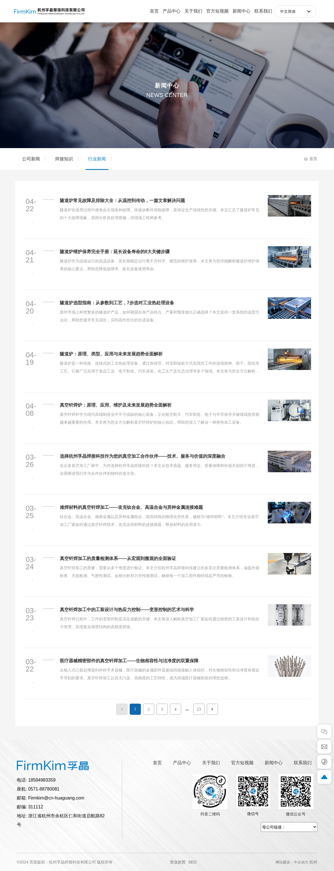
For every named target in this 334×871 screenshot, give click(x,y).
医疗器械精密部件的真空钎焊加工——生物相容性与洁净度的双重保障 (129, 660)
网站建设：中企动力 (292, 862)
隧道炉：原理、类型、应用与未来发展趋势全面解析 (111, 354)
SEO (192, 862)
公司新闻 (31, 158)
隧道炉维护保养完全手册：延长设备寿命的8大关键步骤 (115, 251)
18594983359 (42, 780)
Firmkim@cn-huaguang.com (56, 798)
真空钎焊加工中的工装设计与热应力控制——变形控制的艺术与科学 (127, 609)
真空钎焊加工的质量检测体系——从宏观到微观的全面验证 (118, 558)
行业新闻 (97, 158)
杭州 (313, 862)
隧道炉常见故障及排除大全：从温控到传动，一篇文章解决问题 (122, 200)
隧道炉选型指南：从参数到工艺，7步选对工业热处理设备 (117, 302)
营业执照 (178, 862)
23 (199, 709)
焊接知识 (64, 158)
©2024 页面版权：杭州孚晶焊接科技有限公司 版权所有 (65, 862)
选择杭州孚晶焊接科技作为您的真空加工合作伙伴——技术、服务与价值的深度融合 (142, 456)
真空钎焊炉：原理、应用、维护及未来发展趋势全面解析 (116, 405)
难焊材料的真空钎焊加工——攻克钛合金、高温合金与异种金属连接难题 (131, 507)
